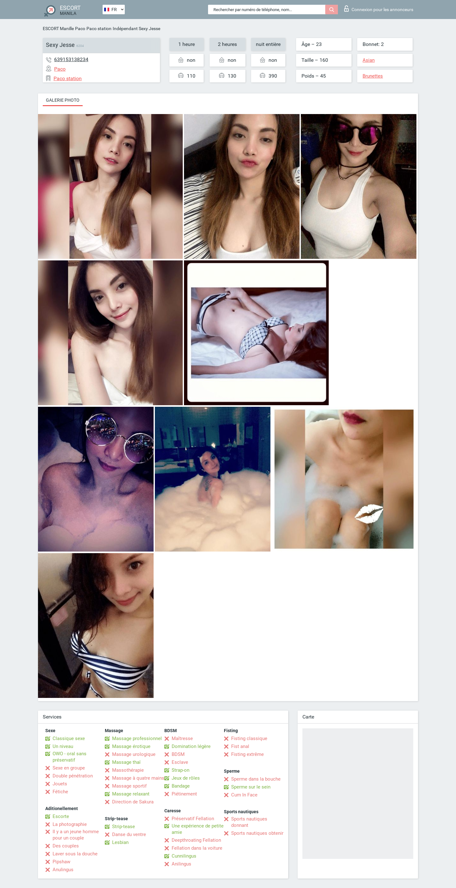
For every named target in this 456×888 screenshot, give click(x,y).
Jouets (60, 784)
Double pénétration (73, 776)
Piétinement (184, 794)
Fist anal (240, 746)
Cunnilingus (184, 856)
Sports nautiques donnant (249, 822)
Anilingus (181, 864)
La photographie (70, 824)
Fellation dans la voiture (197, 848)
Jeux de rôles (186, 778)
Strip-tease (123, 826)
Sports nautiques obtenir (257, 833)
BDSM (178, 754)
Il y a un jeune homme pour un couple (76, 835)
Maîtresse (182, 738)
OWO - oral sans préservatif (69, 757)
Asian (369, 60)
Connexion (378, 8)
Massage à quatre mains (138, 778)
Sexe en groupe (69, 768)
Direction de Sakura (133, 802)
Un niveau (63, 746)
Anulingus (63, 869)
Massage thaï (126, 762)
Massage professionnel (137, 738)
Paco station (98, 28)
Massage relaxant (130, 794)
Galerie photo (62, 100)
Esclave (180, 762)
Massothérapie (128, 770)
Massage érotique (131, 746)
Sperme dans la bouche (256, 779)
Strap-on (180, 770)
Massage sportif (129, 786)
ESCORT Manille (58, 28)
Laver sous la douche (75, 854)
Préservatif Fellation (193, 818)
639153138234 (71, 59)
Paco (80, 28)
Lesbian (120, 842)
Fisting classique (249, 738)
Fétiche (60, 792)
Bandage (181, 786)
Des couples (66, 846)
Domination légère (191, 746)
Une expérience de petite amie (198, 829)
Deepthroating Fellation (196, 840)
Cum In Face (244, 795)
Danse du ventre (129, 834)
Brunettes (373, 76)
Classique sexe (69, 738)
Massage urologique (133, 754)
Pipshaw (61, 862)
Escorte (61, 816)
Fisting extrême (247, 754)
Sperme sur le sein (250, 787)
